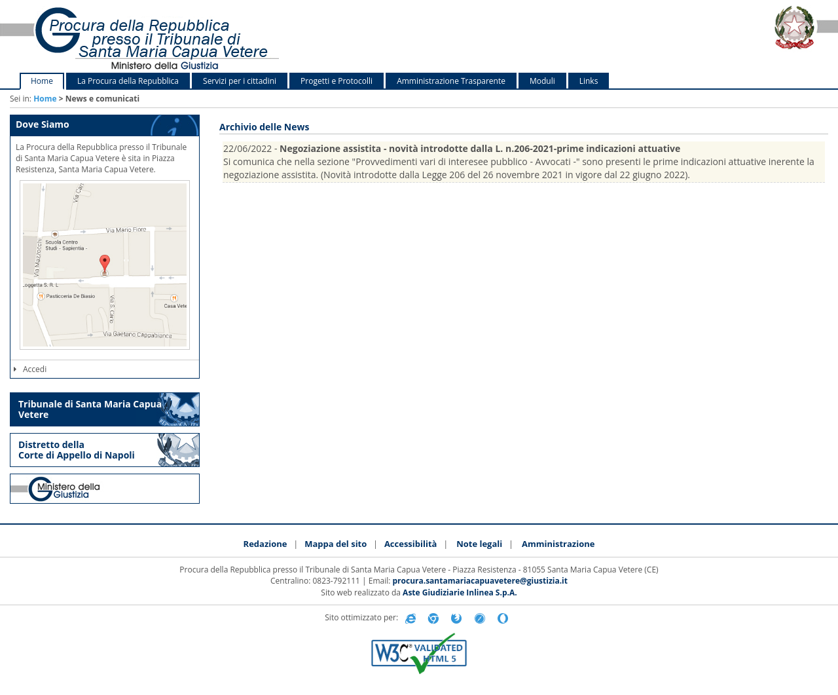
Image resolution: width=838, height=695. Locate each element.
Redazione (265, 544)
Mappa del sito (335, 544)
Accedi (30, 369)
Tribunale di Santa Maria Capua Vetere (90, 409)
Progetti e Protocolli (337, 80)
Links (588, 80)
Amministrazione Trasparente (451, 80)
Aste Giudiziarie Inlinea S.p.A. (460, 592)
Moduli (542, 80)
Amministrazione (558, 544)
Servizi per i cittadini (239, 80)
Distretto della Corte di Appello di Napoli (76, 449)
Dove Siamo (42, 124)
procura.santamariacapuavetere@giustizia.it (480, 580)
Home (42, 80)
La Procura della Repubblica (128, 80)
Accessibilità (410, 544)
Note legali (479, 544)
